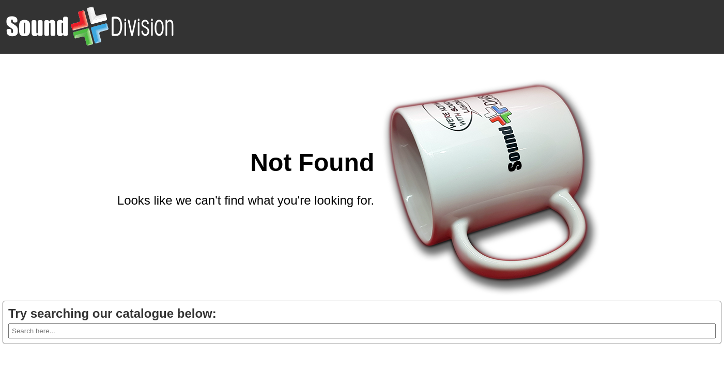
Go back (350, 225)
